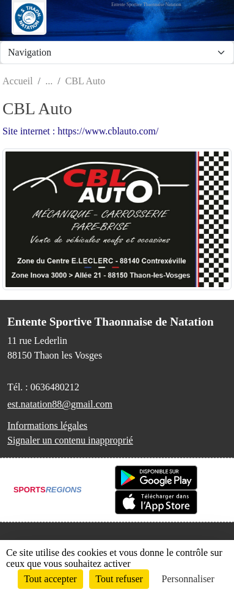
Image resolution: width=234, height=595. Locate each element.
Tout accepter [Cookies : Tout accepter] (50, 579)
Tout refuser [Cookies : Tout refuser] (119, 579)
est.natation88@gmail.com (59, 404)
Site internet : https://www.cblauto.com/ (80, 131)
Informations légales (47, 425)
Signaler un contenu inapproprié (70, 440)
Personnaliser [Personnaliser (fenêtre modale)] (188, 579)
